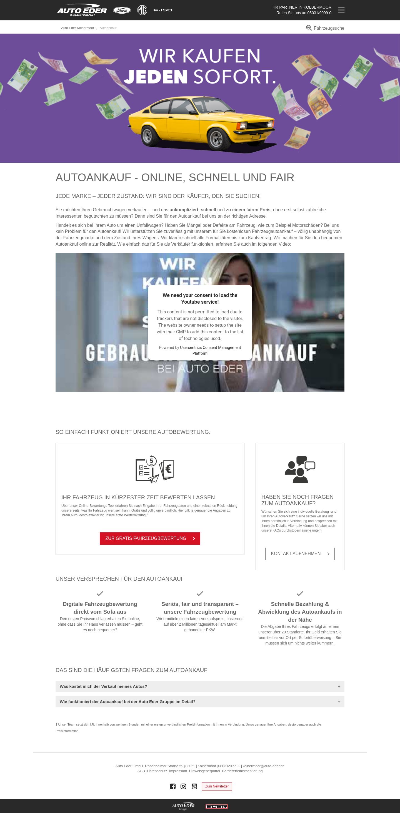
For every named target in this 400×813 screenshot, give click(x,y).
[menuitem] (324, 30)
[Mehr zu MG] (142, 10)
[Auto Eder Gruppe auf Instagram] (183, 786)
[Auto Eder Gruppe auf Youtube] (194, 786)
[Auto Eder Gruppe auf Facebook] (173, 786)
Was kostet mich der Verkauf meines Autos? (103, 686)
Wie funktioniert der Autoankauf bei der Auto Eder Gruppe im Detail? (128, 701)
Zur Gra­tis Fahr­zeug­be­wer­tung (152, 538)
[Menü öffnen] (340, 10)
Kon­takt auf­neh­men (301, 554)
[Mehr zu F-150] (163, 10)
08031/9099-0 (319, 13)
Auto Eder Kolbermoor (77, 28)
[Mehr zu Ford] (122, 10)
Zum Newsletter (217, 786)
